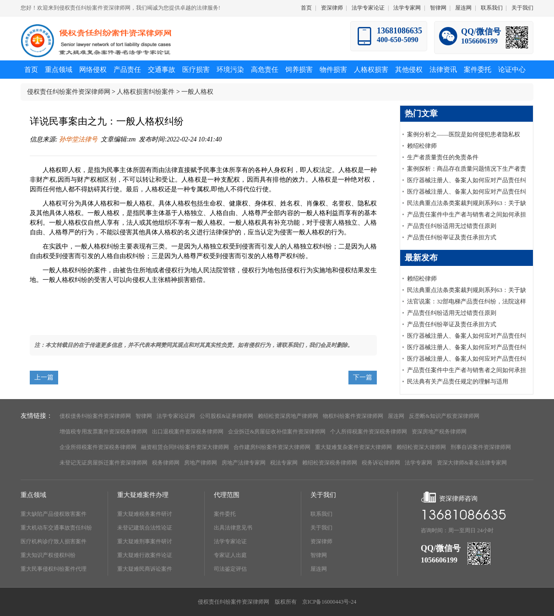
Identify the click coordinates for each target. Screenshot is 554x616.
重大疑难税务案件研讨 (144, 514)
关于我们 (522, 8)
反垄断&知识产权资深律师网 (444, 416)
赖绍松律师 (422, 145)
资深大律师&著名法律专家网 (472, 462)
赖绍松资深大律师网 (421, 447)
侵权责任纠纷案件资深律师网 (68, 91)
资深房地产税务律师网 (439, 431)
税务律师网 (165, 462)
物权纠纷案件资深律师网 (353, 416)
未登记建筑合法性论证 (144, 527)
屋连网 (463, 8)
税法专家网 (284, 462)
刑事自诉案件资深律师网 (481, 447)
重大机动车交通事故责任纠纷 (56, 527)
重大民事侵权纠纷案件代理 (54, 569)
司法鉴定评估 (230, 569)
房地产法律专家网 (244, 462)
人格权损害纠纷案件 (145, 91)
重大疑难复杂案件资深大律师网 (353, 447)
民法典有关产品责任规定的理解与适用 (457, 381)
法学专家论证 (368, 8)
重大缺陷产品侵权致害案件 (54, 514)
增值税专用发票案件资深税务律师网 (103, 431)
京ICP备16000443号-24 (329, 602)
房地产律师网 (200, 462)
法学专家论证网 (176, 416)
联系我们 (492, 8)
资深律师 (332, 8)
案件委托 (225, 514)
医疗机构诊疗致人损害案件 (54, 541)
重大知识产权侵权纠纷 (48, 555)
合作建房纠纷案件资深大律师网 (272, 447)
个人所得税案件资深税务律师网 (368, 431)
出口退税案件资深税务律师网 (187, 431)
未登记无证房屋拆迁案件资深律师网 (103, 462)
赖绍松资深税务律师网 (329, 462)
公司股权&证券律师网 (226, 416)
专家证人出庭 (230, 555)
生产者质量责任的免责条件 (442, 157)
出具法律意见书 (233, 527)
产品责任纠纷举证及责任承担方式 (451, 237)
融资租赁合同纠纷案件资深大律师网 (185, 447)
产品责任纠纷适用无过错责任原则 (451, 225)
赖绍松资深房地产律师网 (288, 416)
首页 (306, 8)
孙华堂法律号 (78, 139)
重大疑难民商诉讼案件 (144, 569)
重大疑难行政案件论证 (144, 555)
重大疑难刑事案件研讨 (144, 541)
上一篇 (44, 377)
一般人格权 (197, 91)
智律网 (438, 8)
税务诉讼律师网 (381, 462)
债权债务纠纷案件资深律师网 (95, 416)
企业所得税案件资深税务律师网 (98, 447)
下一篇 (362, 377)
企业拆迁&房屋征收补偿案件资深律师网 (277, 431)
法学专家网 (407, 8)
